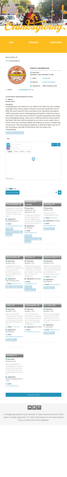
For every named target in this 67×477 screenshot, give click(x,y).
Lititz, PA (10, 258)
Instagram (39, 315)
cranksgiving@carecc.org (26, 89)
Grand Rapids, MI (13, 204)
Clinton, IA (30, 230)
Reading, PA (49, 204)
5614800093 (53, 250)
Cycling (28, 151)
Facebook (34, 315)
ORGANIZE (33, 42)
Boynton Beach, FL (52, 230)
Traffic (10, 151)
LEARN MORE (56, 42)
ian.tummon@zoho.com (12, 317)
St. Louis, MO (49, 258)
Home (7, 61)
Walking (22, 151)
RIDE (11, 42)
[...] (9, 216)
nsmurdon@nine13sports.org (32, 285)
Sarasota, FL (11, 286)
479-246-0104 (46, 78)
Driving (16, 151)
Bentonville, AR (13, 230)
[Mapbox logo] (10, 178)
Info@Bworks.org (54, 283)
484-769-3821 (54, 218)
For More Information (48, 82)
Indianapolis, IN (32, 258)
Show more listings (33, 302)
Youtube (30, 315)
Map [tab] (8, 138)
